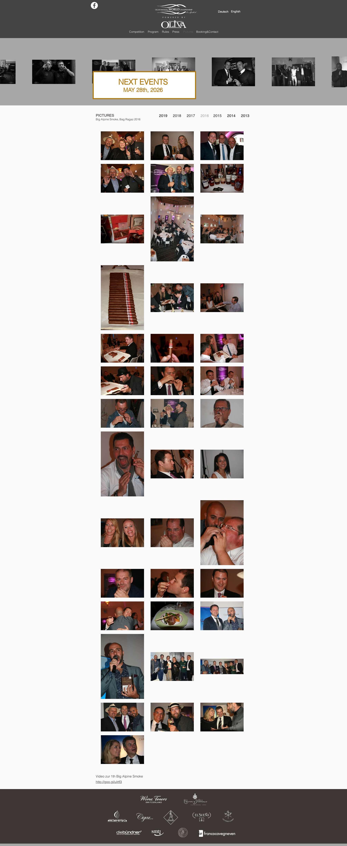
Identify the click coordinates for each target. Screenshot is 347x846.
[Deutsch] (223, 12)
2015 (217, 116)
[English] (235, 11)
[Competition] (136, 32)
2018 (177, 116)
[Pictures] (188, 32)
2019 (163, 116)
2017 (191, 116)
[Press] (176, 32)
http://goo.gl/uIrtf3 (109, 782)
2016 (205, 116)
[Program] (153, 32)
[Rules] (165, 32)
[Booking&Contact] (207, 32)
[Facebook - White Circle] (94, 5)
